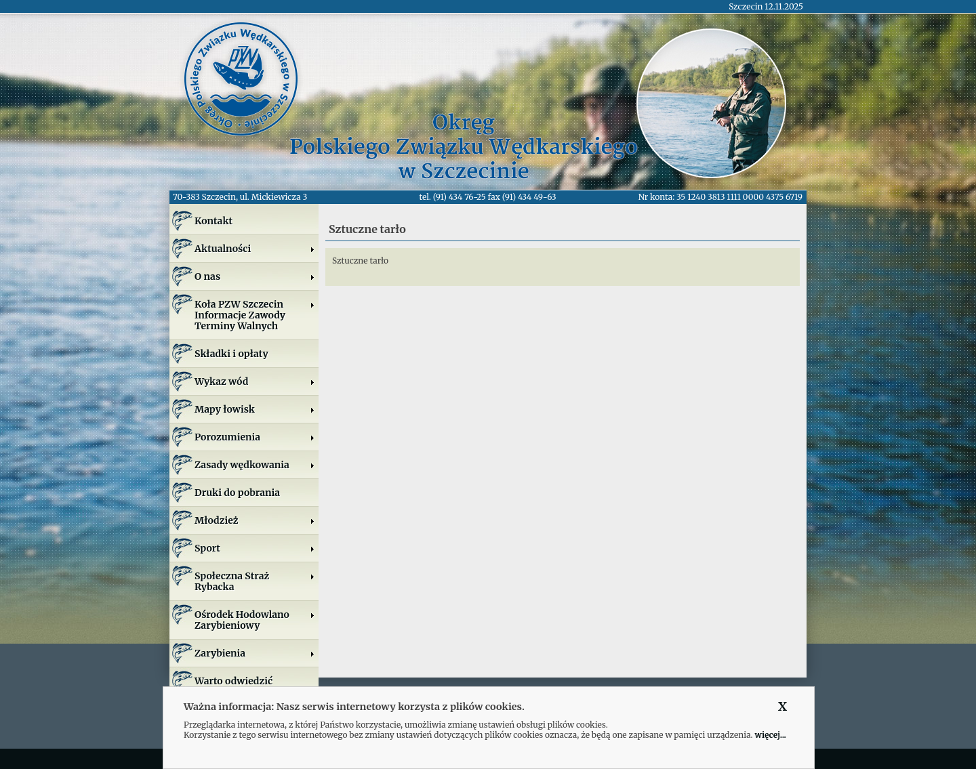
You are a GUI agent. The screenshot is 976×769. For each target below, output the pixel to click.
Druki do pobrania (237, 492)
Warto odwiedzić (233, 681)
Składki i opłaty (231, 354)
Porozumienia (255, 437)
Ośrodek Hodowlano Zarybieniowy (255, 619)
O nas (255, 276)
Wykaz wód (255, 381)
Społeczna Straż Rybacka (255, 581)
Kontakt (213, 221)
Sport (255, 548)
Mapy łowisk (255, 409)
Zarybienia (255, 653)
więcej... (770, 735)
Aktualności (255, 249)
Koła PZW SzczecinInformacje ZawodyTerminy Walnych (255, 315)
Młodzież (255, 520)
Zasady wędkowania (255, 465)
